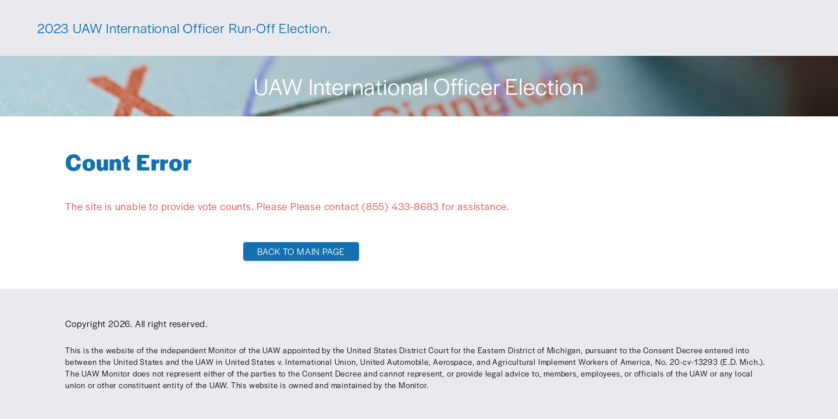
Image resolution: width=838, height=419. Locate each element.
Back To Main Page (301, 251)
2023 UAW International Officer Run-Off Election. (184, 28)
